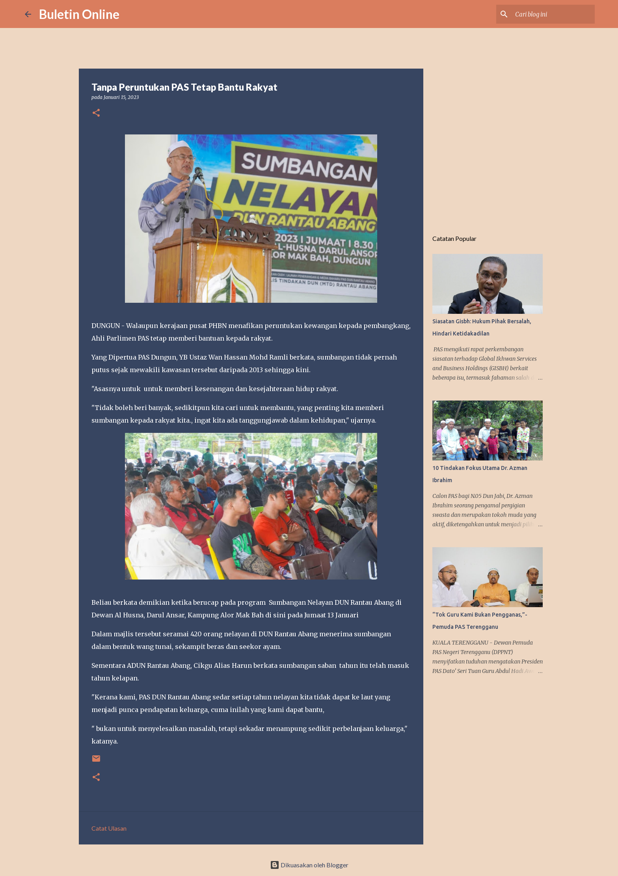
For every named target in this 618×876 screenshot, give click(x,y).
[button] (96, 113)
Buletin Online (79, 14)
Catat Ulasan (109, 828)
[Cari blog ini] (553, 14)
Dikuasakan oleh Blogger (309, 865)
